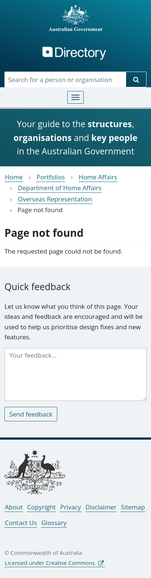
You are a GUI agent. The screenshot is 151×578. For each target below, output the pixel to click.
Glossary (54, 522)
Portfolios (50, 177)
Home (14, 177)
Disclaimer (101, 507)
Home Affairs (98, 177)
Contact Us (21, 522)
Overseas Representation (55, 199)
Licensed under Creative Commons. (50, 562)
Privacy (70, 507)
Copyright (41, 507)
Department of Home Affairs (60, 187)
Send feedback (30, 414)
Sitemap (133, 507)
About (14, 507)
